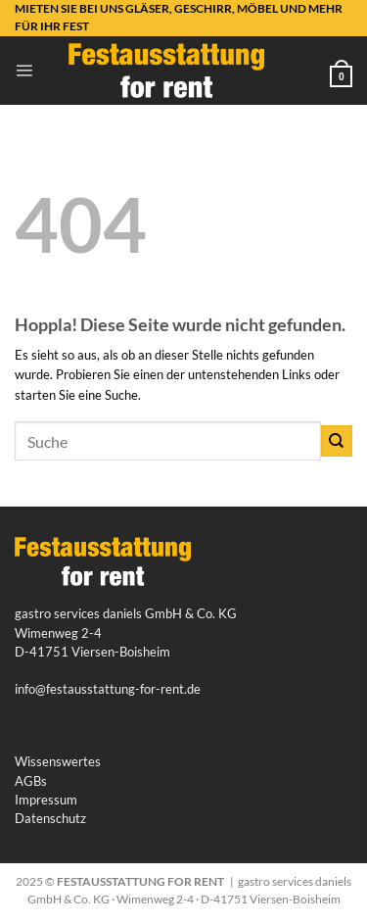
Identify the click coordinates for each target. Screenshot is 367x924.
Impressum (46, 799)
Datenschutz (50, 818)
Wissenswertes (58, 761)
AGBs (31, 781)
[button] (24, 70)
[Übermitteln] (336, 441)
